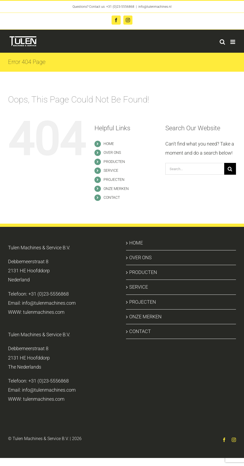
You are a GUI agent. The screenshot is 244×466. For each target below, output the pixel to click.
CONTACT (112, 197)
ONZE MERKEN (116, 188)
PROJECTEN (114, 179)
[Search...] (194, 169)
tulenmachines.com (43, 312)
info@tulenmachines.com (49, 303)
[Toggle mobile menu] (233, 42)
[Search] (230, 169)
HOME (109, 144)
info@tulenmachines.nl (154, 7)
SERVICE (111, 170)
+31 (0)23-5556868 (120, 7)
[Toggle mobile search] (222, 42)
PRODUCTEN (114, 161)
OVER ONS (112, 152)
